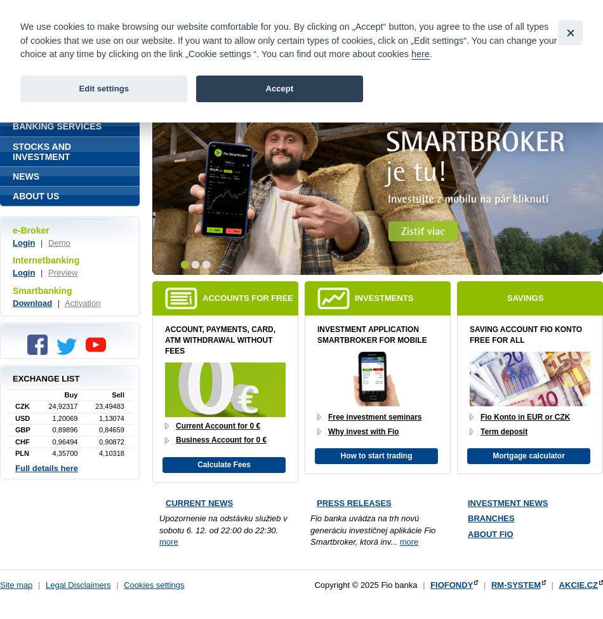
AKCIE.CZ (578, 585)
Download (32, 303)
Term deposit (503, 431)
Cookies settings (154, 585)
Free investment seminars (375, 417)
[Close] (570, 32)
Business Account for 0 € (221, 440)
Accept (279, 88)
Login (24, 243)
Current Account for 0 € (218, 426)
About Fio (491, 534)
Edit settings (104, 88)
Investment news (508, 503)
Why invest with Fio (363, 431)
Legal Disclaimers (78, 585)
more (168, 542)
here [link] (420, 54)
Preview (62, 272)
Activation (82, 303)
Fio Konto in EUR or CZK (525, 417)
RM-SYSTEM (516, 585)
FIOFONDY (451, 585)
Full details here (46, 468)
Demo (59, 243)
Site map (16, 585)
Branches (491, 518)
